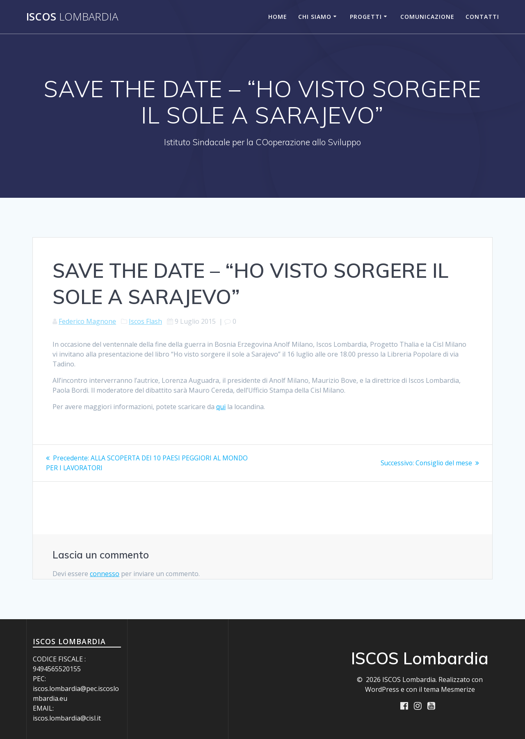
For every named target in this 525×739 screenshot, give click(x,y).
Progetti (366, 17)
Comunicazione (427, 17)
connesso (104, 573)
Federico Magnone (87, 321)
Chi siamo (314, 17)
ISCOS (72, 16)
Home (277, 17)
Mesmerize (458, 689)
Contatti (482, 17)
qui (221, 406)
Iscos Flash (145, 321)
